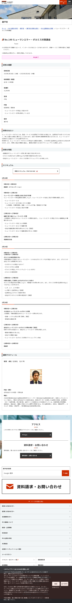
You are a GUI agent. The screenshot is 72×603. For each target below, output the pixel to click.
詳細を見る (55, 587)
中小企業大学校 (13, 28)
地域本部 (5, 533)
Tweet (16, 44)
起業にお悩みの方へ (8, 511)
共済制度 (5, 544)
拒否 (55, 584)
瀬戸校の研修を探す (32, 28)
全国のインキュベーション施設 (11, 549)
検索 (65, 473)
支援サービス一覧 (63, 2)
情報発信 (40, 565)
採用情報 (5, 565)
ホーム (4, 28)
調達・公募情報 (7, 527)
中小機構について (7, 522)
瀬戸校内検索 (7, 468)
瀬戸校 (22, 28)
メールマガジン (7, 554)
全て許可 (64, 584)
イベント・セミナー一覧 (10, 560)
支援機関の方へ (7, 517)
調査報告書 (41, 560)
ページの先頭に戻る (37, 501)
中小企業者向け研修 (47, 28)
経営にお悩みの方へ (8, 506)
